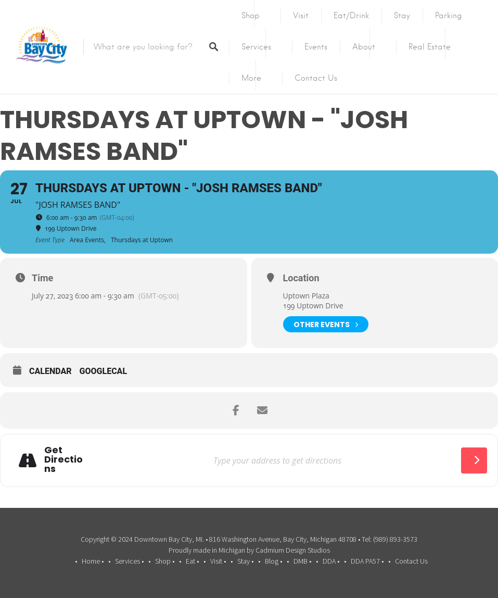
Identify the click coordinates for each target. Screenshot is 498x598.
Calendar (50, 371)
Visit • (218, 561)
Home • (93, 561)
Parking (448, 15)
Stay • (245, 561)
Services (256, 47)
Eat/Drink (351, 15)
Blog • (273, 561)
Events (315, 47)
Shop (250, 15)
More (251, 78)
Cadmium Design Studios (293, 550)
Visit (301, 15)
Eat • (192, 561)
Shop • (164, 561)
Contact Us (316, 78)
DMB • (302, 561)
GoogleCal (103, 371)
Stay (402, 15)
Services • (129, 561)
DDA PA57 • (367, 561)
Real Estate (429, 47)
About (363, 47)
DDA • (331, 561)
